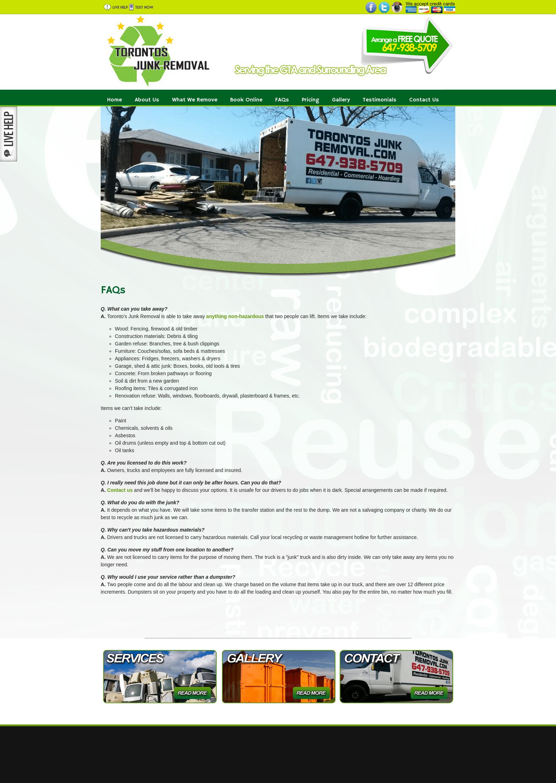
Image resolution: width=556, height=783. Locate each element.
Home (114, 100)
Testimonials (379, 100)
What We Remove (194, 100)
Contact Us (424, 100)
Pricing (310, 100)
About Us (147, 100)
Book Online (246, 100)
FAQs (282, 100)
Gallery (341, 100)
